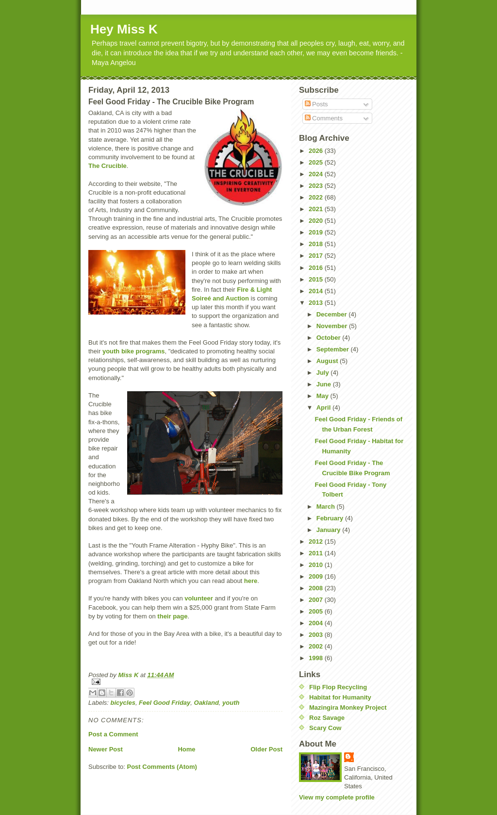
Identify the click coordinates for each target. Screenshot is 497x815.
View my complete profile (337, 797)
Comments (324, 118)
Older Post (266, 749)
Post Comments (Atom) (162, 766)
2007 (317, 599)
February (330, 518)
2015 (317, 279)
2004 (317, 623)
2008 (317, 588)
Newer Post (105, 749)
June (324, 384)
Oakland (206, 702)
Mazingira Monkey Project (348, 707)
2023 (317, 185)
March (326, 506)
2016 (317, 267)
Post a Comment (113, 734)
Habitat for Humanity (340, 697)
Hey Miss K (124, 29)
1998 (317, 658)
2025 (317, 162)
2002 (317, 646)
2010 (317, 564)
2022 (317, 197)
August (328, 361)
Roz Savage (327, 717)
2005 (317, 611)
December (332, 314)
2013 (317, 302)
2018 (317, 244)
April (324, 407)
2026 (317, 150)
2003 (317, 634)
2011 (317, 553)
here (250, 580)
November (332, 326)
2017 (317, 255)
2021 (317, 209)
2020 (317, 220)
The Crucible (107, 165)
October (329, 337)
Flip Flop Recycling (338, 687)
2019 (317, 232)
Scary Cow (325, 728)
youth (230, 702)
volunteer (198, 598)
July (323, 372)
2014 (317, 291)
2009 (317, 576)
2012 (317, 541)
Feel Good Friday (164, 702)
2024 (317, 174)
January (329, 529)
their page (172, 616)
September (333, 349)
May (323, 395)
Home (186, 749)
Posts (316, 104)
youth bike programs (133, 351)
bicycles (123, 702)
